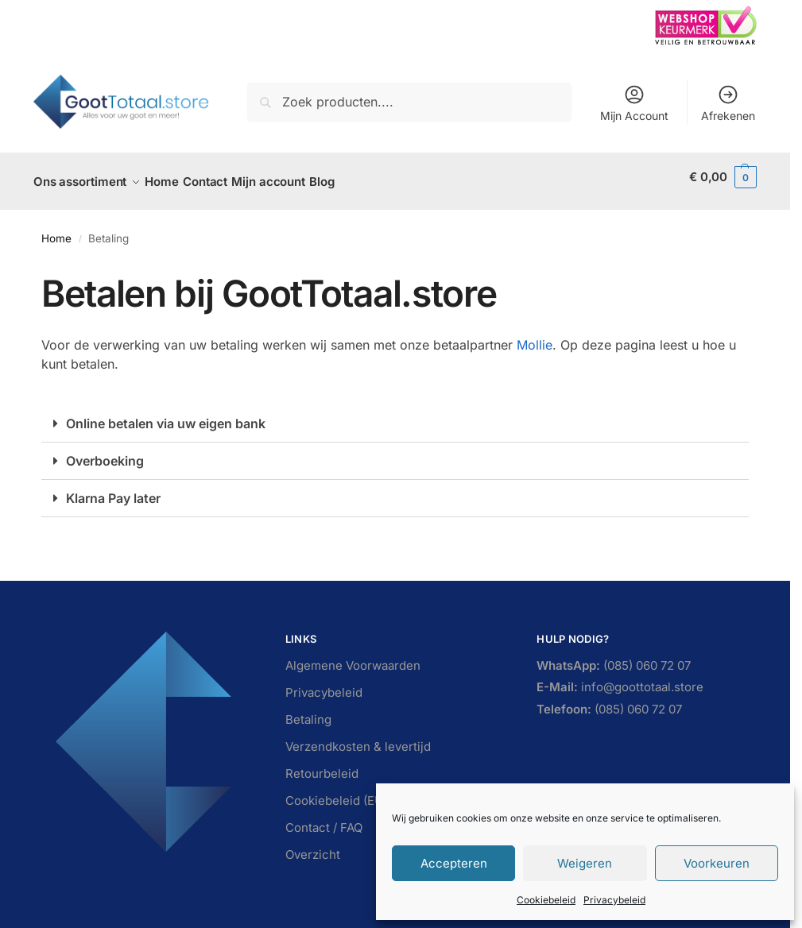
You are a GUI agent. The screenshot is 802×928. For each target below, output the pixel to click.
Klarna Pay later (113, 489)
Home (56, 229)
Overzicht (312, 845)
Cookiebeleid (546, 900)
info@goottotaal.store (620, 679)
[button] (723, 177)
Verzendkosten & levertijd (358, 737)
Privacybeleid (614, 900)
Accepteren (453, 863)
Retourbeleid (321, 764)
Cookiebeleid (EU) (336, 791)
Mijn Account (634, 102)
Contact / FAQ (323, 818)
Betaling (308, 710)
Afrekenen (728, 102)
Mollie (534, 336)
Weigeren (584, 863)
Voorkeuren (717, 863)
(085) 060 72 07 (614, 657)
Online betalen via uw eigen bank (165, 415)
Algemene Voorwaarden (352, 656)
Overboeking (105, 452)
